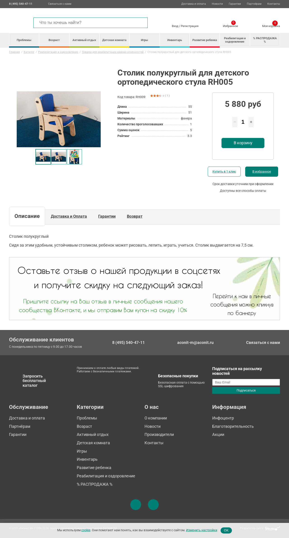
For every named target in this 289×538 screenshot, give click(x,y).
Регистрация (189, 26)
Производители (159, 434)
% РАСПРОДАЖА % (265, 40)
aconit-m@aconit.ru (195, 342)
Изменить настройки (201, 530)
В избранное (261, 171)
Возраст (54, 40)
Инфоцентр (223, 418)
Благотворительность (233, 426)
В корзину (243, 142)
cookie (85, 530)
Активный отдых (84, 40)
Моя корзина (271, 25)
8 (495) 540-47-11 (128, 342)
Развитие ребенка (204, 40)
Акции (218, 434)
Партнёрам (254, 3)
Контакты (273, 3)
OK (226, 530)
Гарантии (235, 3)
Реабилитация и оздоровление (235, 40)
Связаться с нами (59, 3)
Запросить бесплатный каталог (34, 381)
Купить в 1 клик (224, 171)
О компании (155, 418)
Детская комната (114, 40)
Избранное (230, 25)
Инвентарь (174, 40)
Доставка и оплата (193, 3)
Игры (144, 40)
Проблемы (24, 40)
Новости (217, 3)
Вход (175, 26)
